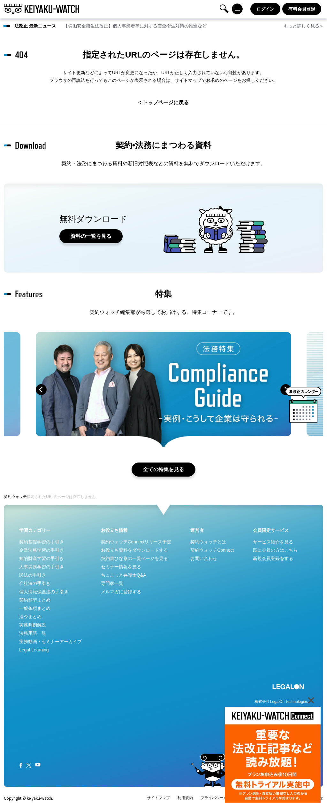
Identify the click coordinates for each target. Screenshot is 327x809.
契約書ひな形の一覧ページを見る (134, 558)
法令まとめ (30, 616)
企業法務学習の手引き (41, 550)
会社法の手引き (34, 583)
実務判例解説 (32, 624)
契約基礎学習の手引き (41, 541)
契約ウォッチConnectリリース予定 (136, 541)
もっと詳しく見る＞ (304, 25)
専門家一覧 (112, 583)
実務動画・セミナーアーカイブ (50, 641)
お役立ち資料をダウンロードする (134, 550)
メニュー (237, 9)
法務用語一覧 (32, 633)
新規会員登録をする (273, 558)
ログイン (265, 9)
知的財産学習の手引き (41, 558)
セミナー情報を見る (121, 566)
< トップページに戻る (163, 102)
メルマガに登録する (121, 591)
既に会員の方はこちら (275, 550)
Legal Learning (34, 649)
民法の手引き (32, 575)
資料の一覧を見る (91, 236)
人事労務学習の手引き (41, 566)
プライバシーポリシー (220, 798)
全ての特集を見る (163, 469)
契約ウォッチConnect (212, 550)
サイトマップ (158, 798)
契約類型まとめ (34, 600)
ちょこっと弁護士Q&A (123, 575)
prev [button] (41, 389)
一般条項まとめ (34, 608)
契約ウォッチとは (208, 541)
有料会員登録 (301, 9)
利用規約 (185, 798)
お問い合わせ (203, 558)
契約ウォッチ (15, 496)
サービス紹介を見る (273, 541)
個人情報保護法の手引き (43, 591)
